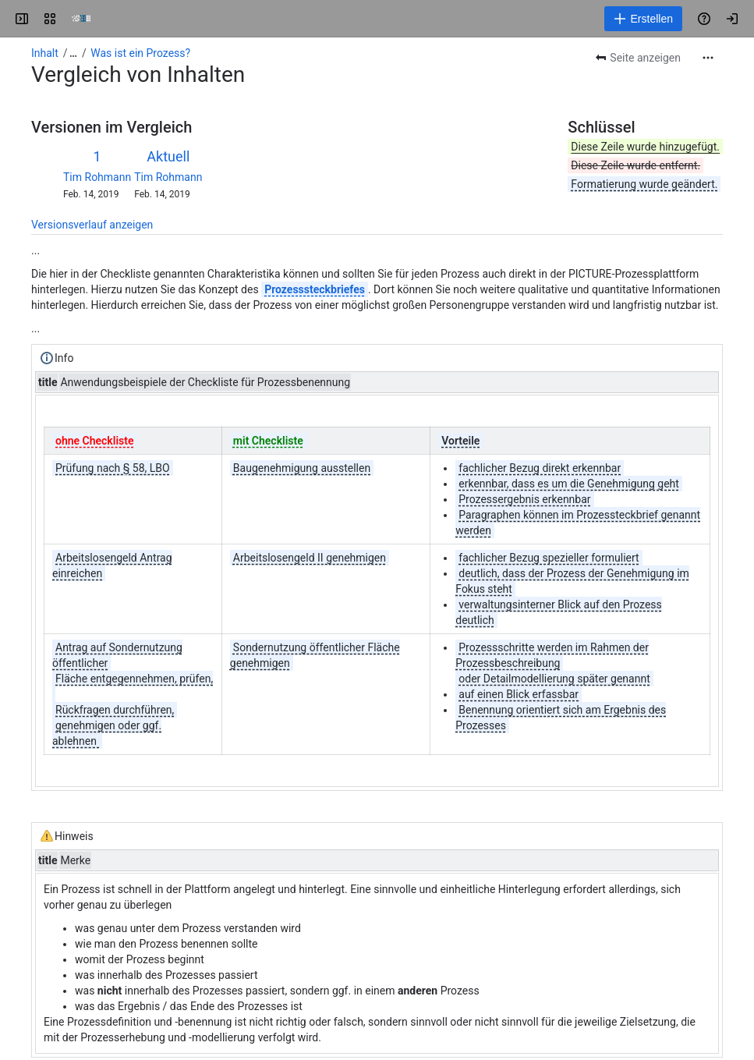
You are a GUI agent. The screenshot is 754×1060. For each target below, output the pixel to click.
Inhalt (44, 53)
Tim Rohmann (97, 177)
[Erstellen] (643, 18)
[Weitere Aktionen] (708, 57)
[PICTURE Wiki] (81, 18)
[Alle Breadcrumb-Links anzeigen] (73, 53)
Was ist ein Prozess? (140, 53)
